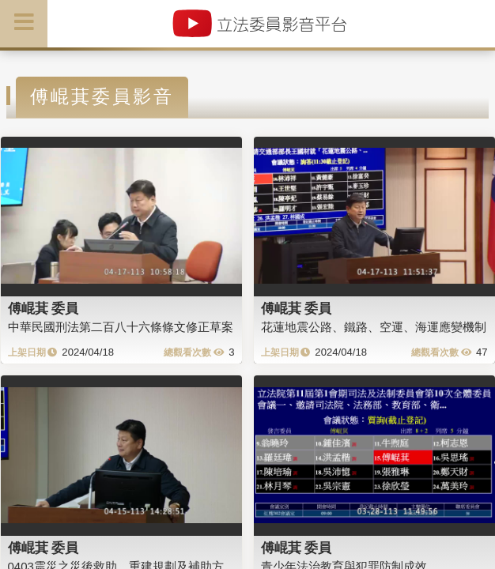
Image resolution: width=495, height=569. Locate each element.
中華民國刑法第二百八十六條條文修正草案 (120, 326)
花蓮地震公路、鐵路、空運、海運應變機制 (373, 326)
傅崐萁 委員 (43, 308)
